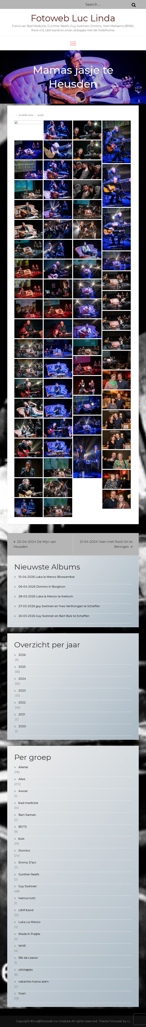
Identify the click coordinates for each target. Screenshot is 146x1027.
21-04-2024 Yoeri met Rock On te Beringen (106, 544)
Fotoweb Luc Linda (73, 18)
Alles (41, 115)
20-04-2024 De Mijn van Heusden (34, 544)
